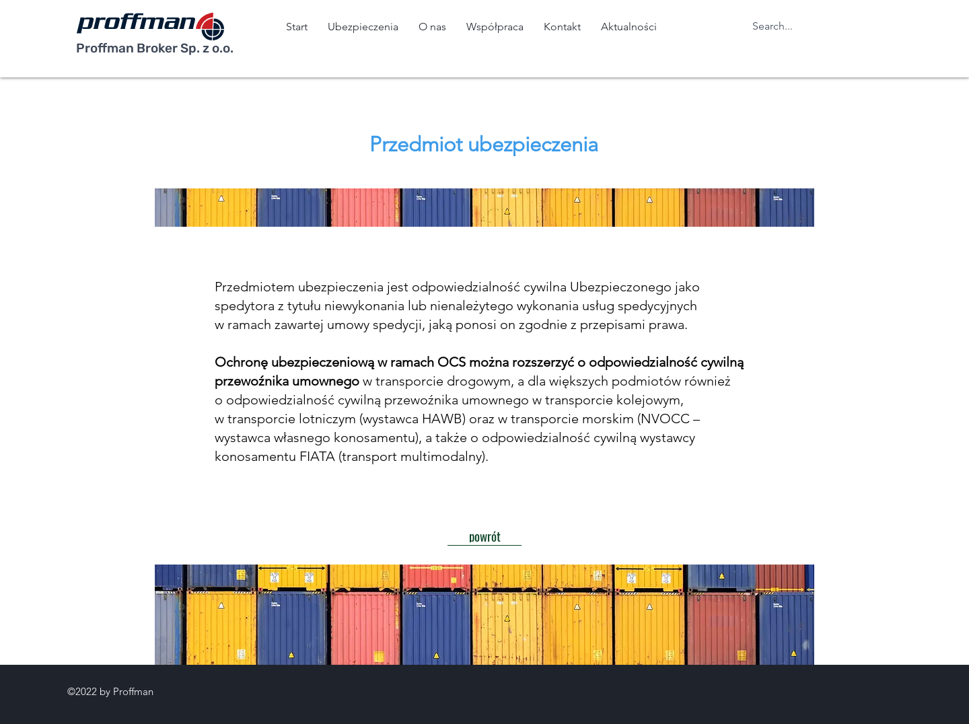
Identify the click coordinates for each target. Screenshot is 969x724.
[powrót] (484, 536)
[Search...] (784, 26)
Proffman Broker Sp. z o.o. (155, 48)
